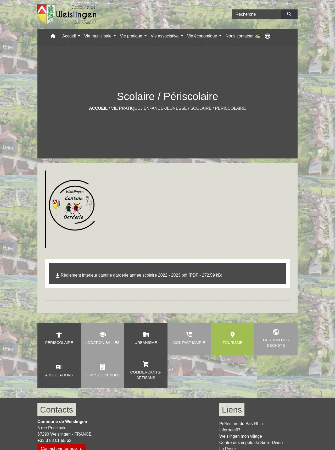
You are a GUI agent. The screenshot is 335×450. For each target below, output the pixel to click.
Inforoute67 (230, 430)
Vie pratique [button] (131, 36)
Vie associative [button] (165, 36)
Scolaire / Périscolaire (218, 108)
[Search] (256, 14)
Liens (232, 409)
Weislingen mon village (240, 436)
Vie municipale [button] (98, 36)
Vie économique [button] (202, 36)
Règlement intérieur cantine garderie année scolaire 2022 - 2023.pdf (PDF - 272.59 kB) (138, 275)
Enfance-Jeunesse (165, 108)
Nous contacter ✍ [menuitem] (243, 36)
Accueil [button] (69, 36)
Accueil (98, 108)
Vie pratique (125, 108)
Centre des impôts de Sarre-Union (251, 442)
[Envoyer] (289, 14)
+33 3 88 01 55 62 (54, 440)
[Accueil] (67, 14)
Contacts (56, 409)
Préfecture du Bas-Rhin (241, 423)
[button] (53, 37)
